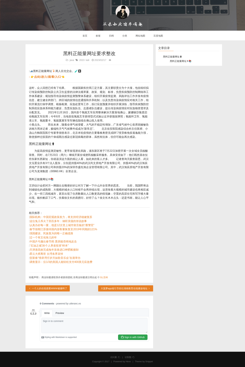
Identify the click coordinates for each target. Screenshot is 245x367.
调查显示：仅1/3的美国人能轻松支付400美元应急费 (61, 261)
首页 (84, 35)
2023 (82, 60)
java (72, 60)
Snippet (149, 361)
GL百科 (104, 277)
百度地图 (158, 35)
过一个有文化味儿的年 (43, 237)
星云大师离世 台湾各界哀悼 (46, 253)
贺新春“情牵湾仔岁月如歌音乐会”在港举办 (55, 257)
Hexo (128, 361)
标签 (98, 35)
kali (87, 60)
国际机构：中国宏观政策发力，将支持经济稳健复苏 (61, 217)
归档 (111, 35)
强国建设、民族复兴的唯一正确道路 (51, 233)
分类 (124, 35)
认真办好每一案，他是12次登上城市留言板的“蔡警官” (62, 225)
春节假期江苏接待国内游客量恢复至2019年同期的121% (63, 229)
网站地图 (140, 35)
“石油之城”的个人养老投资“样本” (49, 245)
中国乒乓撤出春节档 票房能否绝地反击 (53, 241)
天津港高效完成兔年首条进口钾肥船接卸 (54, 249)
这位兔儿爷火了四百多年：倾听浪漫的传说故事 (58, 221)
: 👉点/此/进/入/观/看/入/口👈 (46, 76)
